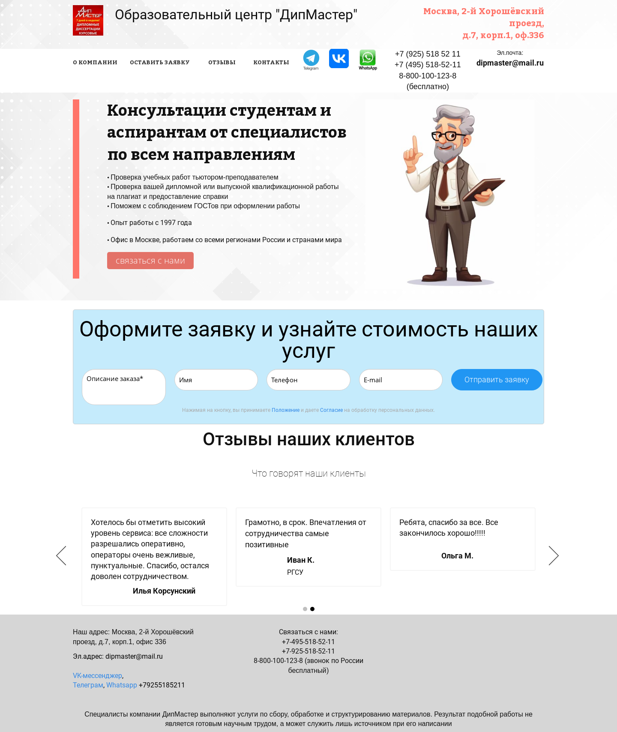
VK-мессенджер (97, 676)
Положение (286, 410)
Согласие (331, 410)
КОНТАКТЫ (271, 62)
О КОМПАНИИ (95, 62)
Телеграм (88, 685)
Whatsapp (121, 685)
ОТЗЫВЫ (222, 62)
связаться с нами (150, 260)
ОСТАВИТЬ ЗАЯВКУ (160, 62)
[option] (308, 556)
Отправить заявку (496, 379)
